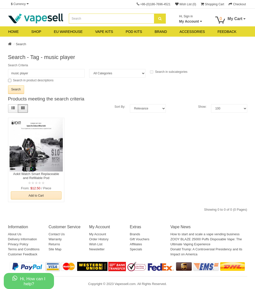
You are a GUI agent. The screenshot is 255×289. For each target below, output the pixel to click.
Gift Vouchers (139, 239)
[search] (160, 19)
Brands (135, 234)
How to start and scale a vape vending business (204, 234)
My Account (97, 234)
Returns (54, 244)
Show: (202, 106)
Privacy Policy (18, 244)
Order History (99, 239)
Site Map (54, 249)
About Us (14, 234)
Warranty (55, 239)
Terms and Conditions (24, 249)
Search (21, 44)
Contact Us (56, 234)
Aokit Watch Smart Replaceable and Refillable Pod (36, 176)
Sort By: (120, 106)
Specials (136, 249)
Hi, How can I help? (28, 280)
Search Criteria (18, 65)
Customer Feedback (22, 254)
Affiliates (136, 244)
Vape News (180, 227)
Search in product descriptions (31, 80)
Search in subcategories (168, 72)
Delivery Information (22, 239)
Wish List (96, 244)
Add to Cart (36, 195)
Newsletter (97, 249)
